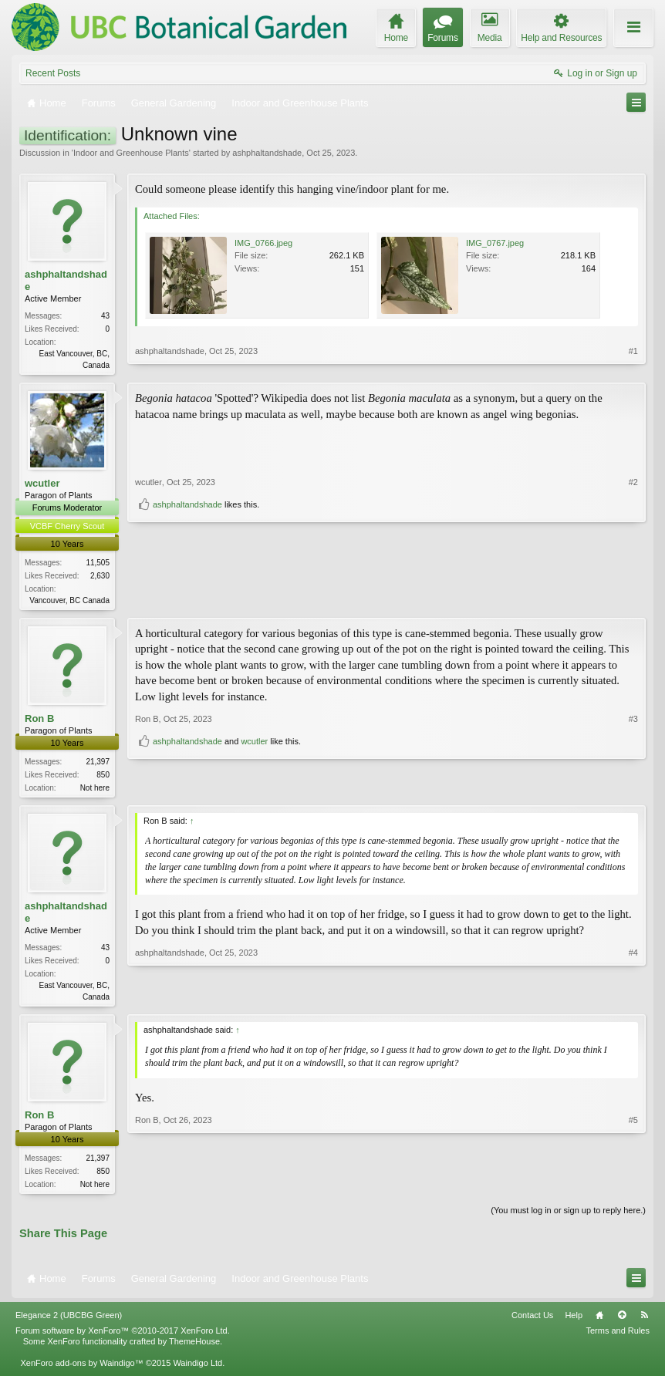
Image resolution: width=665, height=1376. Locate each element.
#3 (633, 762)
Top (621, 1322)
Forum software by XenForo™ (122, 1337)
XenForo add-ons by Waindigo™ (81, 1370)
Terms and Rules (618, 1337)
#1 (633, 363)
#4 (633, 999)
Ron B (39, 721)
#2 (633, 573)
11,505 (98, 564)
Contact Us (532, 1322)
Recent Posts (52, 73)
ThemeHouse (194, 1348)
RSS (644, 1322)
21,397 (98, 765)
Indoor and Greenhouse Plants (131, 152)
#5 (633, 1188)
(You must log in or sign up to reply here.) (568, 1218)
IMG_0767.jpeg (495, 243)
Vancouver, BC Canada (69, 602)
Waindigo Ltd (197, 1370)
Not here (95, 791)
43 (105, 316)
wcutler (42, 485)
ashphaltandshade (267, 152)
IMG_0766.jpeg (263, 243)
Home (599, 1322)
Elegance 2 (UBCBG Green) (68, 1322)
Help (573, 1322)
